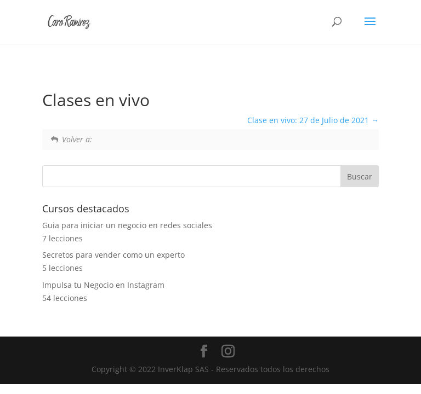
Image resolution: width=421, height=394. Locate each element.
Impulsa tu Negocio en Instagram (103, 285)
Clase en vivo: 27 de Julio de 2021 (313, 120)
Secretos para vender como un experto (113, 255)
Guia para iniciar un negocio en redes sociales (127, 225)
